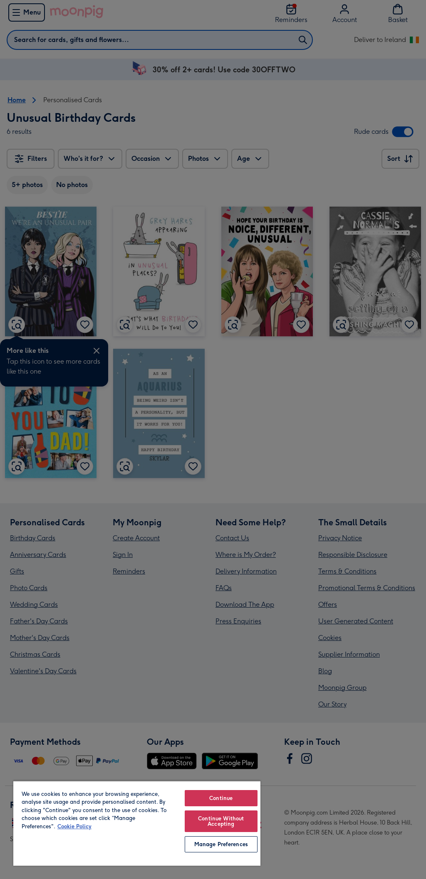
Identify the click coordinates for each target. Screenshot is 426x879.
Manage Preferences (221, 844)
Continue (221, 798)
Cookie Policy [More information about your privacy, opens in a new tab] (74, 826)
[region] (136, 823)
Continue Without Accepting (221, 821)
